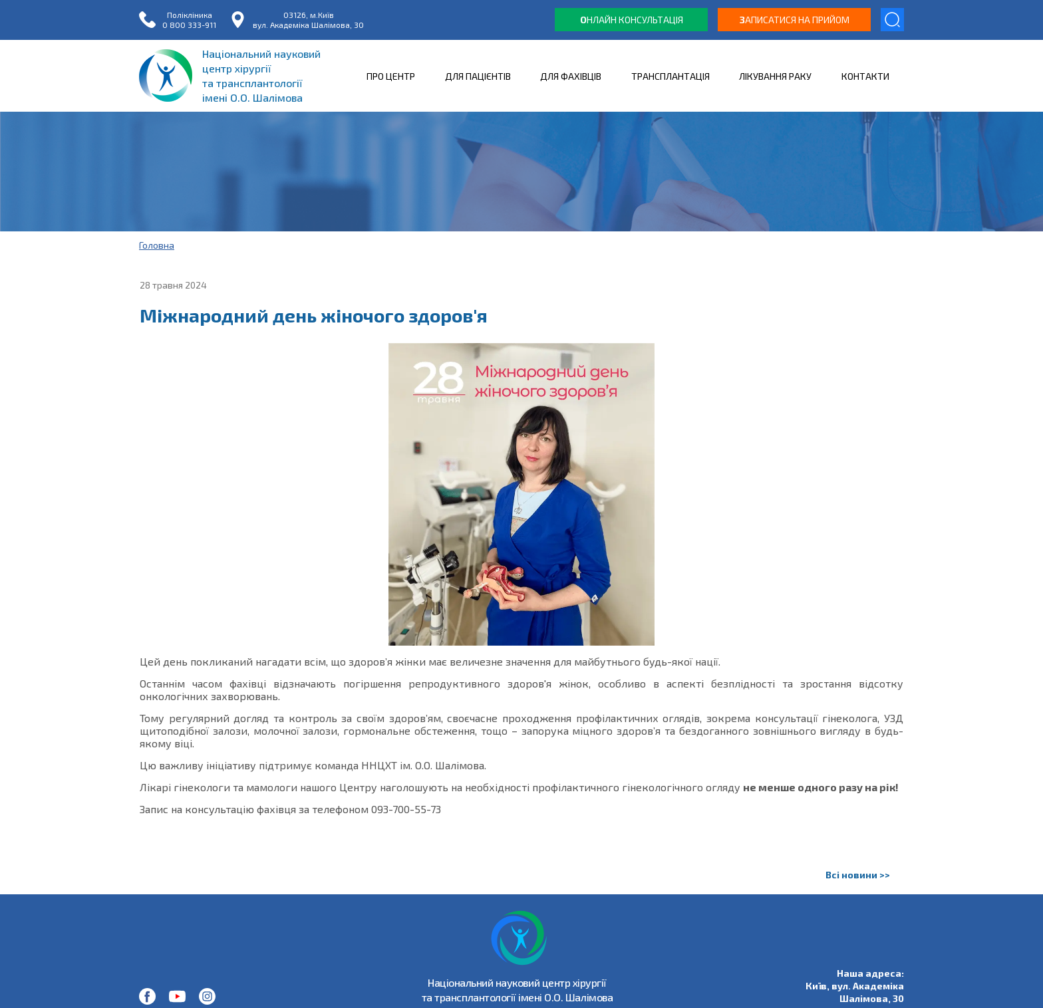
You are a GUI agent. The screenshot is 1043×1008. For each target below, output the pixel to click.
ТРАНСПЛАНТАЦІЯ (670, 76)
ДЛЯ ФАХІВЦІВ (570, 76)
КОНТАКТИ (865, 76)
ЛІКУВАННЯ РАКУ (775, 76)
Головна (156, 245)
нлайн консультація (631, 19)
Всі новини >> (857, 874)
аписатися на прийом (794, 19)
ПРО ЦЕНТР (391, 76)
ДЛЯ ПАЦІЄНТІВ (478, 76)
